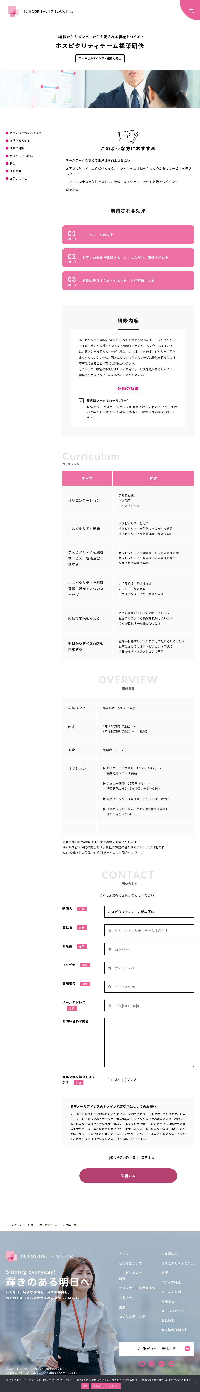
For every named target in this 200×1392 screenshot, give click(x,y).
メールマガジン (173, 1311)
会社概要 (168, 1320)
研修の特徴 (17, 148)
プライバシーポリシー (30, 1373)
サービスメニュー (132, 1272)
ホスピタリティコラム (177, 1263)
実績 (164, 1272)
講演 (122, 1307)
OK (85, 1386)
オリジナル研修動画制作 (137, 1287)
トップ (124, 1253)
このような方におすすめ (26, 133)
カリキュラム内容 (21, 156)
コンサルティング (132, 1316)
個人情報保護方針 (174, 1330)
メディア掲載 (171, 1282)
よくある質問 (171, 1291)
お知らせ (168, 1301)
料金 (13, 163)
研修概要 (15, 171)
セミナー (125, 1297)
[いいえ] (195, 1384)
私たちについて (130, 1263)
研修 (122, 1278)
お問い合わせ (18, 178)
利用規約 (51, 1373)
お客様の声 (169, 1253)
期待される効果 (20, 140)
